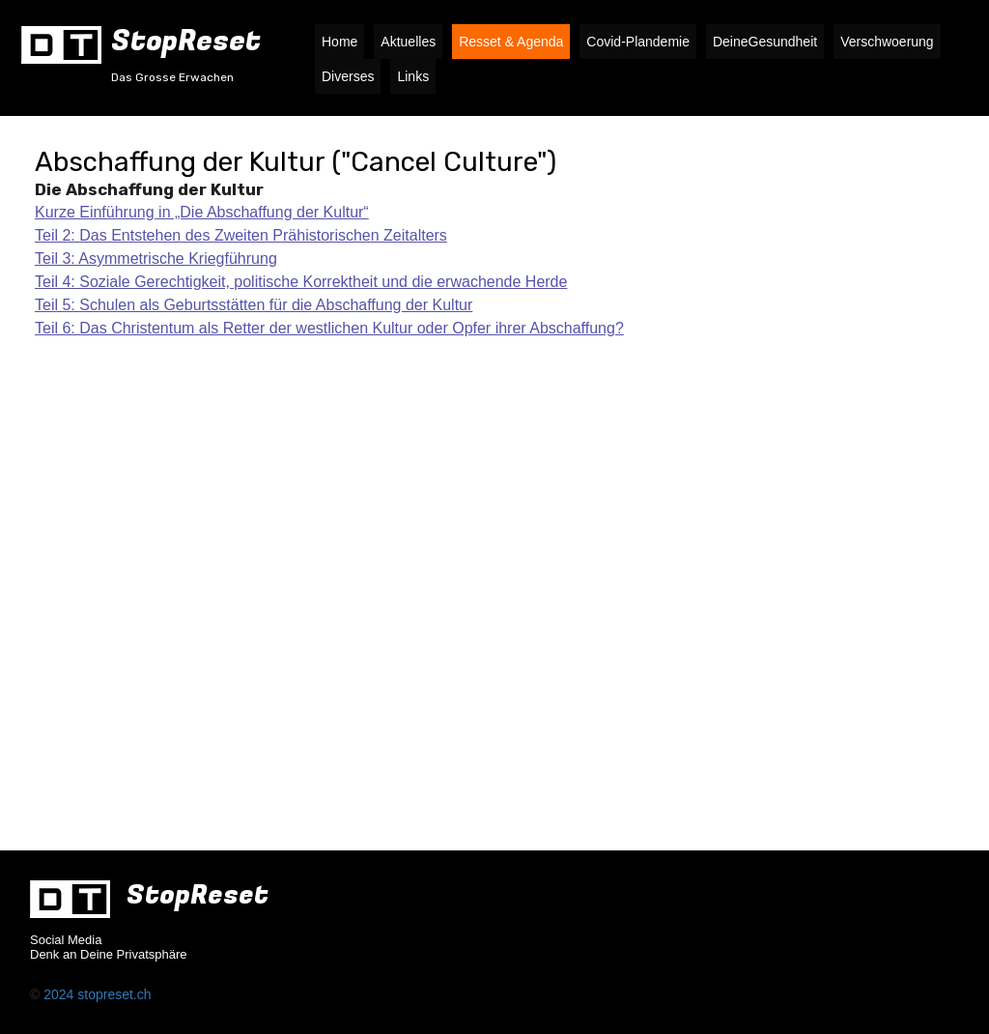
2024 (60, 994)
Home (339, 41)
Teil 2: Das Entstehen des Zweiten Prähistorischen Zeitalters (241, 235)
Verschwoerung (887, 41)
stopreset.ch (114, 994)
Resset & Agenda (511, 41)
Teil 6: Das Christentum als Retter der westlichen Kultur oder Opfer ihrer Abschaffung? (329, 328)
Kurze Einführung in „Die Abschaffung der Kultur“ (202, 212)
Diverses (348, 76)
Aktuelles (408, 41)
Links (413, 76)
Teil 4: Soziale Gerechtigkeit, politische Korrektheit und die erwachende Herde (301, 281)
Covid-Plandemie (638, 41)
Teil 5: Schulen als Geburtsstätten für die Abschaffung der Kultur (253, 305)
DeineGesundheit (765, 41)
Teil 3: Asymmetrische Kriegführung (156, 258)
